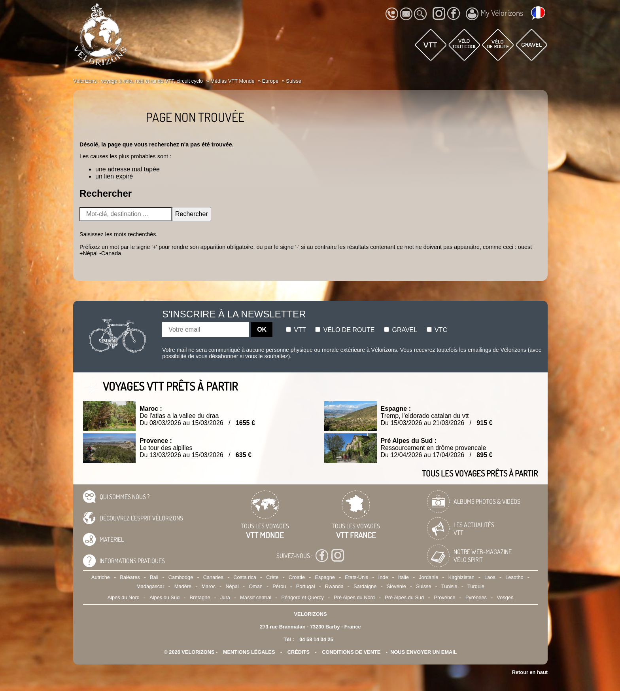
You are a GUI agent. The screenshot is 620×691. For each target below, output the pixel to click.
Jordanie (428, 577)
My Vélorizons (494, 14)
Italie (403, 577)
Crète (272, 577)
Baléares (130, 577)
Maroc (208, 586)
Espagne (325, 577)
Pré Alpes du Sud (404, 597)
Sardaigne (364, 586)
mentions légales (249, 652)
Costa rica (244, 577)
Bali (154, 577)
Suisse (423, 586)
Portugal (305, 586)
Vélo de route (344, 330)
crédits (298, 652)
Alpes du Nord (124, 597)
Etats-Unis (356, 577)
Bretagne (200, 597)
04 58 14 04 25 (316, 639)
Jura (225, 597)
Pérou (279, 586)
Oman (256, 586)
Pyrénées (476, 597)
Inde (383, 577)
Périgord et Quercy (302, 597)
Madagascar (150, 586)
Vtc (437, 330)
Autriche (100, 577)
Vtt (296, 330)
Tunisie (449, 586)
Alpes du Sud (164, 597)
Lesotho (514, 577)
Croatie (297, 577)
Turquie (475, 586)
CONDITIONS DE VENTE (351, 652)
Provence (445, 597)
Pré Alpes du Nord (354, 597)
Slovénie (396, 586)
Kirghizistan (461, 577)
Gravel (400, 330)
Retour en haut (530, 672)
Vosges (505, 597)
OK (262, 329)
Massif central (255, 597)
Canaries (213, 577)
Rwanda (334, 586)
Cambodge (180, 577)
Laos (489, 577)
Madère (182, 586)
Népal (231, 586)
